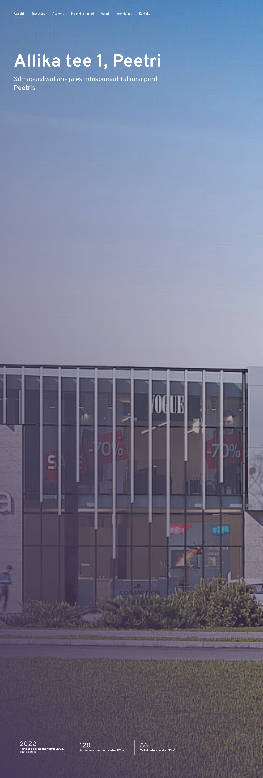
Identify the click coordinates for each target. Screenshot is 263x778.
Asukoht (58, 25)
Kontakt (144, 25)
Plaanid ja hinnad (82, 25)
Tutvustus (38, 25)
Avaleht (19, 25)
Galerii (105, 25)
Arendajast (124, 25)
